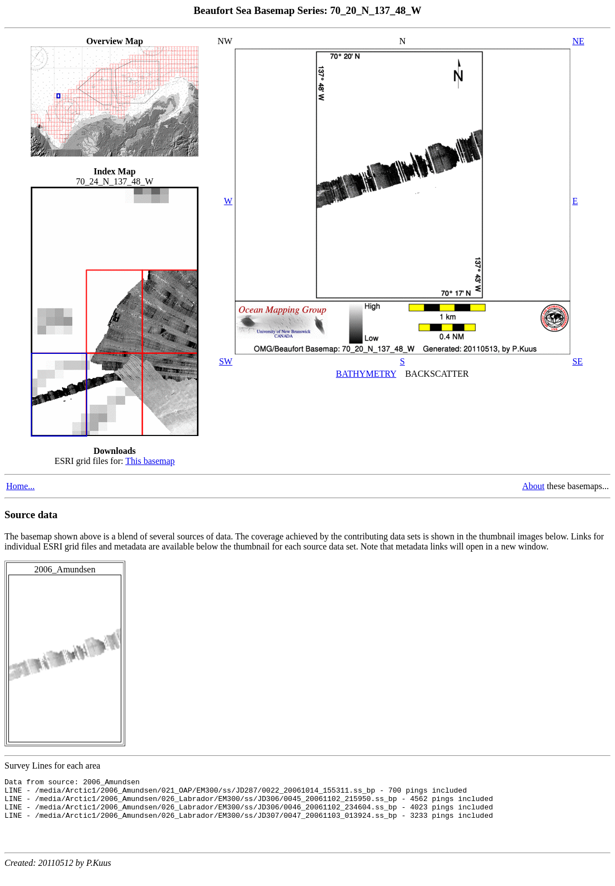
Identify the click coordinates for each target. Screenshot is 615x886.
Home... (20, 486)
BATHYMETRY (366, 373)
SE (578, 361)
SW (226, 361)
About (533, 486)
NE (578, 41)
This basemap (149, 461)
